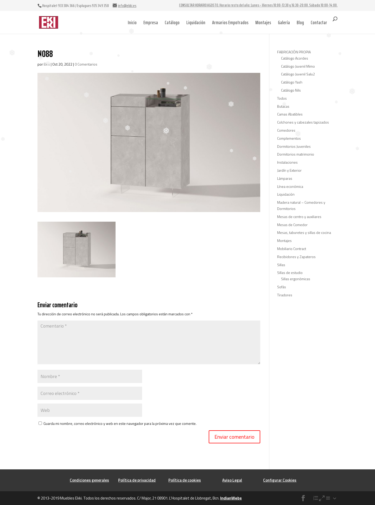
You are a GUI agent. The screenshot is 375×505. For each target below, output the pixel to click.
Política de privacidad (137, 480)
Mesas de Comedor (292, 224)
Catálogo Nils (291, 90)
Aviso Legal (232, 480)
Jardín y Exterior (289, 170)
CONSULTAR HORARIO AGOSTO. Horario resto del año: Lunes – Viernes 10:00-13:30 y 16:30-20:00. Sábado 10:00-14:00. (258, 5)
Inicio (132, 22)
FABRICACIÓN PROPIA (294, 52)
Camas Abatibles (290, 114)
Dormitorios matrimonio (295, 154)
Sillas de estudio (290, 272)
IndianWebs (231, 498)
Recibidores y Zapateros (296, 256)
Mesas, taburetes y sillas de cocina (304, 232)
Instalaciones (287, 162)
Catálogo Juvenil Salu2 (298, 74)
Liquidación (195, 22)
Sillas (281, 264)
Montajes (263, 22)
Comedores (286, 130)
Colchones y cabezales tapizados (303, 122)
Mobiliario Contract (291, 248)
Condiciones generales (89, 480)
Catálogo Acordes (294, 58)
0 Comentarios (86, 64)
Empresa (150, 22)
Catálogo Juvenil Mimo (298, 66)
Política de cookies (184, 480)
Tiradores (284, 295)
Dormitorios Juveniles (294, 146)
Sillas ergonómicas (295, 279)
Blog (300, 22)
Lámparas (284, 178)
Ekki (47, 64)
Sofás (281, 287)
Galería (284, 22)
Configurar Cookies (279, 480)
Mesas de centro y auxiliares (299, 216)
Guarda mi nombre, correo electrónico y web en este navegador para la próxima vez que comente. (119, 423)
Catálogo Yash (291, 82)
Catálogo (172, 22)
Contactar (319, 22)
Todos (282, 98)
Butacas (283, 106)
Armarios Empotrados (230, 22)
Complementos (289, 138)
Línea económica (290, 186)
